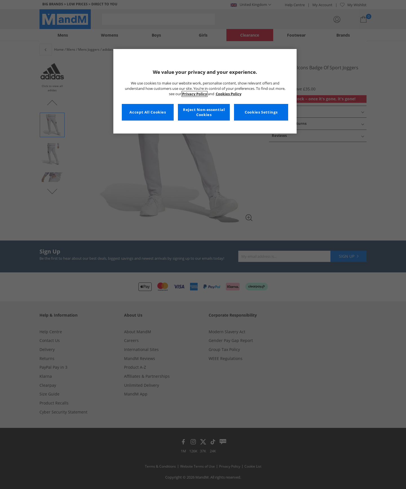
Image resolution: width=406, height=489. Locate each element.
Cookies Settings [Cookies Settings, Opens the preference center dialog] (261, 112)
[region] (205, 91)
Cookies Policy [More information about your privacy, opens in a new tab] (228, 94)
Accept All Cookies (147, 112)
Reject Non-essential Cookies (204, 112)
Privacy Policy (194, 94)
